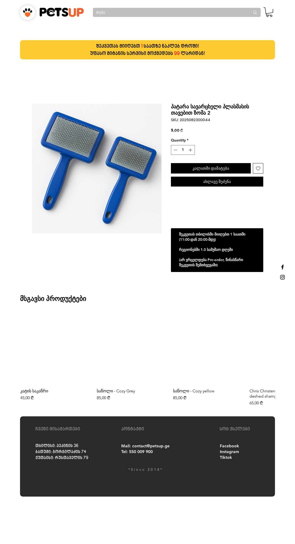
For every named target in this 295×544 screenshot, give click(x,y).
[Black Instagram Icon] (282, 277)
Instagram (229, 451)
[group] (147, 359)
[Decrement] (175, 149)
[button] (269, 12)
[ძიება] (169, 12)
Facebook (229, 445)
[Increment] (191, 149)
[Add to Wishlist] (258, 168)
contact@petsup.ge (151, 445)
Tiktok (226, 457)
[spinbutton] (183, 149)
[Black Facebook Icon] (282, 267)
